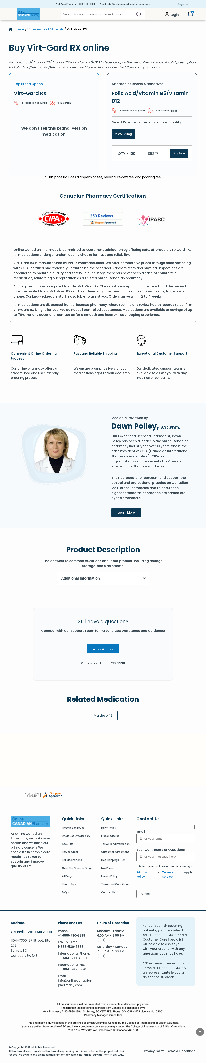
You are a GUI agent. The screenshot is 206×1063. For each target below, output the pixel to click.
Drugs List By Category (76, 836)
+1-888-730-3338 (85, 4)
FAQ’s (65, 892)
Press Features (110, 836)
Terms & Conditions (180, 1051)
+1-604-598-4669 (72, 958)
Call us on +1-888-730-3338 (103, 663)
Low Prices (107, 868)
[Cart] (190, 15)
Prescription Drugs (73, 828)
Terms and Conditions (115, 884)
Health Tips (69, 884)
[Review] (103, 219)
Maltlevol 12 (103, 715)
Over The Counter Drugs (77, 868)
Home (19, 29)
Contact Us (108, 892)
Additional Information (103, 578)
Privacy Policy (109, 876)
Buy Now (179, 153)
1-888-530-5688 (71, 947)
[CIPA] (54, 219)
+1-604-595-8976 (72, 969)
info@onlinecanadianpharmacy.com (128, 4)
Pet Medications (72, 860)
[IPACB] (152, 219)
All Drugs (67, 876)
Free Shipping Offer (113, 860)
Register (183, 4)
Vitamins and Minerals (45, 29)
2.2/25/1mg (123, 134)
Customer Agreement (115, 852)
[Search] (139, 14)
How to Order (70, 852)
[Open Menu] (13, 14)
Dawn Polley (108, 828)
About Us (67, 844)
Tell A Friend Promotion (115, 844)
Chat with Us (103, 648)
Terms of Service (168, 874)
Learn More (129, 512)
